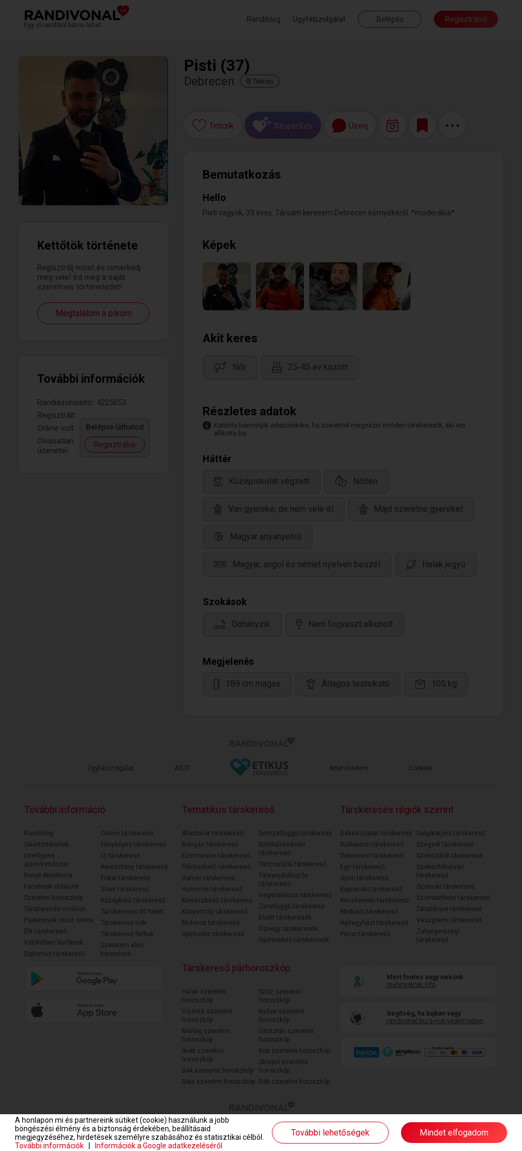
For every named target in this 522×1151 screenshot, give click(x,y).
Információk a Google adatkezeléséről (158, 1145)
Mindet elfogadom (454, 1133)
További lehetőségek (330, 1133)
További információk (49, 1145)
